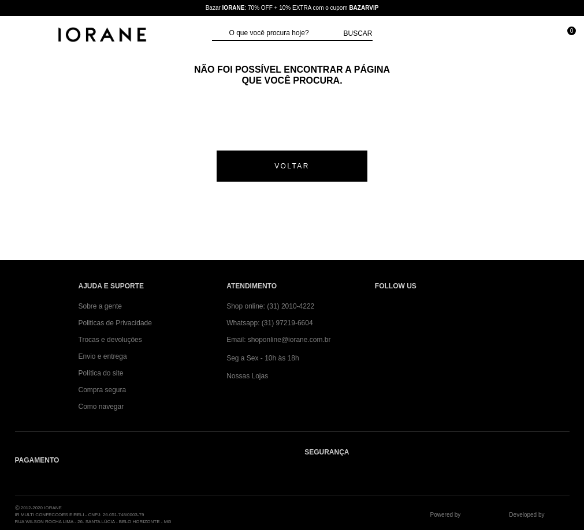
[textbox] (283, 33)
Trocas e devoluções (110, 340)
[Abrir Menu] (20, 36)
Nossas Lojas (247, 376)
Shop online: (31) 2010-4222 (270, 306)
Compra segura (103, 390)
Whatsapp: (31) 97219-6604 (269, 323)
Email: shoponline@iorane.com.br (278, 340)
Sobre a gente (100, 306)
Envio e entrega (103, 356)
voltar (292, 166)
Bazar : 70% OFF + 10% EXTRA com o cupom (292, 8)
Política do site (101, 373)
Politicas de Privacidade (115, 323)
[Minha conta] (513, 36)
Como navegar (101, 407)
